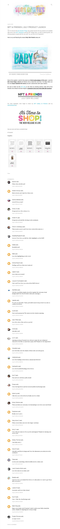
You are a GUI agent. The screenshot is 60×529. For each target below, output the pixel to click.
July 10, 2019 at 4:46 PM (17, 324)
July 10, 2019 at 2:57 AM (17, 258)
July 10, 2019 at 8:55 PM (17, 398)
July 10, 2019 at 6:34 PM (17, 371)
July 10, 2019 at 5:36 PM (17, 352)
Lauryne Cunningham (18, 281)
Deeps (14, 384)
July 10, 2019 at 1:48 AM (17, 249)
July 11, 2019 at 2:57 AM (17, 435)
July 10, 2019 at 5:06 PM (17, 343)
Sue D (14, 497)
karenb (14, 181)
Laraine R (14, 488)
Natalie (14, 477)
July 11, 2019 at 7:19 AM (17, 455)
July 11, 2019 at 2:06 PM (17, 473)
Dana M (14, 449)
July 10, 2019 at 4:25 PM (17, 315)
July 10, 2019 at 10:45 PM (17, 407)
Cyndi (13, 310)
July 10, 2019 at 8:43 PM (17, 389)
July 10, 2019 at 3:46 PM (17, 306)
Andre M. (14, 217)
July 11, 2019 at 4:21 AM (17, 444)
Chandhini (15, 348)
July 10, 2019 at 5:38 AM (17, 267)
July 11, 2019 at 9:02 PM (17, 483)
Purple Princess (16, 516)
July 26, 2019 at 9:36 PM (17, 512)
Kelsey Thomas (16, 440)
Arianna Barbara (16, 199)
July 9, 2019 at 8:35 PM (17, 213)
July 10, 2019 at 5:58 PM (17, 362)
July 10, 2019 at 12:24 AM (17, 240)
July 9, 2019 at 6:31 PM (17, 195)
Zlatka (14, 245)
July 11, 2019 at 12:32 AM (17, 425)
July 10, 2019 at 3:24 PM (17, 296)
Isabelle (14, 300)
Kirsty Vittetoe (16, 402)
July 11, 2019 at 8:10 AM (17, 464)
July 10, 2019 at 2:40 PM (17, 285)
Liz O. (13, 338)
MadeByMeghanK (17, 235)
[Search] (51, 4)
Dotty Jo (14, 208)
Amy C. (14, 429)
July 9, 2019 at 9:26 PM (17, 222)
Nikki (13, 254)
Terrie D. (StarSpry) (17, 226)
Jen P (13, 375)
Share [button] (9, 173)
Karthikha (14, 290)
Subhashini (15, 366)
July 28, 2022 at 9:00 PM (18, 521)
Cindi (13, 329)
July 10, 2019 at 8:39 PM (17, 380)
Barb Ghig (15, 506)
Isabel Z (14, 272)
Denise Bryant (16, 263)
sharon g (14, 393)
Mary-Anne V (15, 420)
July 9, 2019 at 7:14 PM (17, 204)
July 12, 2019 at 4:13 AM (17, 501)
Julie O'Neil (15, 320)
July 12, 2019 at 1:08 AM (17, 492)
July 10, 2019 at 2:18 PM (17, 276)
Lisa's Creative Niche (17, 468)
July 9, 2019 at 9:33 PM (17, 231)
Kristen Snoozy (16, 190)
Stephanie (15, 411)
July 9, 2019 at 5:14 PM (17, 186)
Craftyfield (15, 357)
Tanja (13, 459)
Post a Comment (12, 524)
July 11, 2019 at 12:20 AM (17, 416)
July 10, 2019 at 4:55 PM (17, 333)
